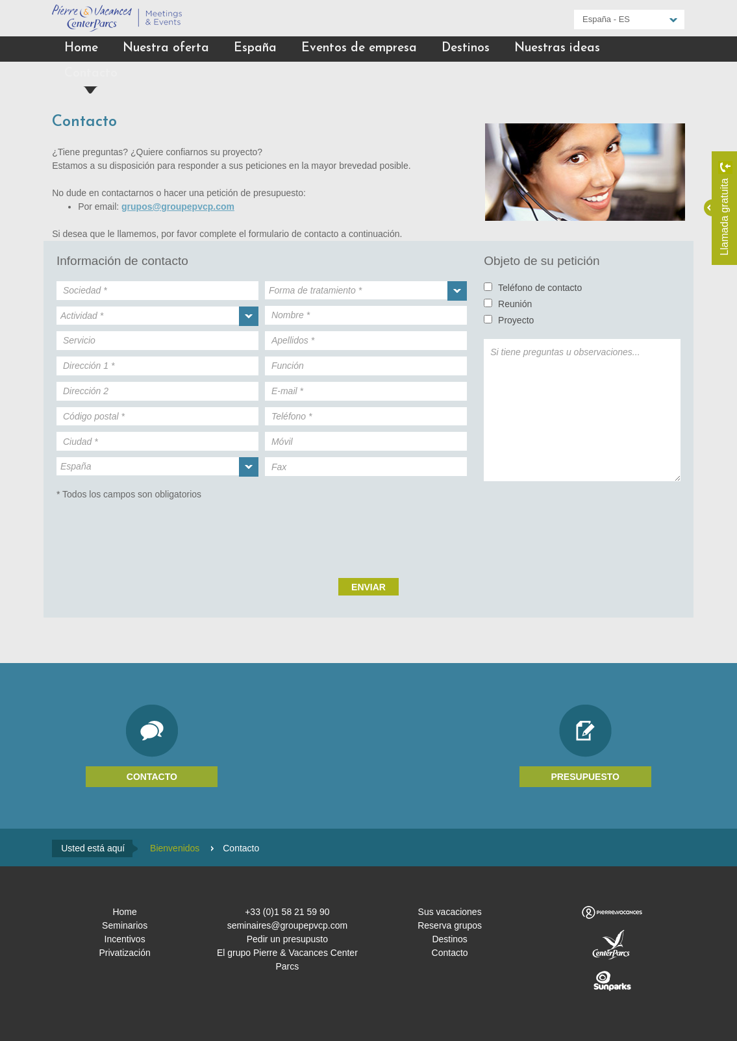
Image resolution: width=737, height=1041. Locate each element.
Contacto (91, 74)
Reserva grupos (450, 925)
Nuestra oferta (166, 48)
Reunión (515, 304)
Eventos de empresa (359, 48)
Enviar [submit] (368, 587)
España (255, 48)
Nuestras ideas (557, 48)
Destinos (466, 48)
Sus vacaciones (450, 912)
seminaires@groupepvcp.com (287, 925)
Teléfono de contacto (540, 287)
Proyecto (516, 320)
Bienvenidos (174, 848)
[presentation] (369, 533)
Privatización (124, 952)
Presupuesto (585, 776)
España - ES (606, 19)
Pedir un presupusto (287, 939)
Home (81, 48)
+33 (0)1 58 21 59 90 (287, 912)
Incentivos (125, 939)
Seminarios (124, 925)
